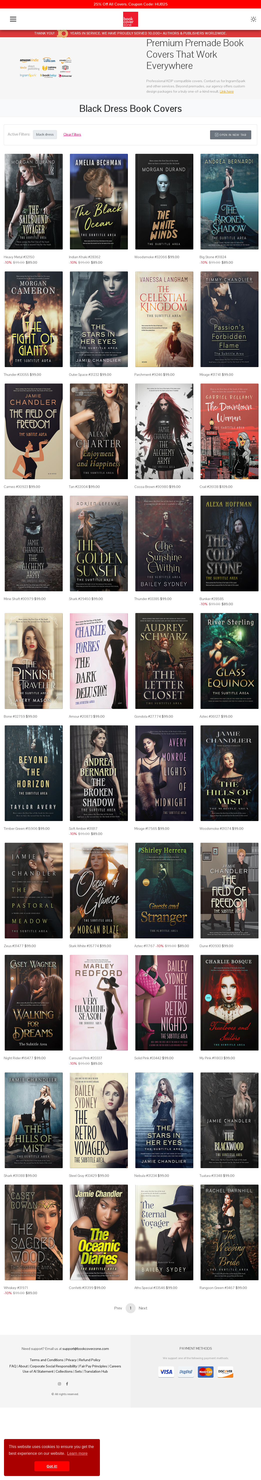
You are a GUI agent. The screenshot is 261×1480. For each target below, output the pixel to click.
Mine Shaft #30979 (18, 626)
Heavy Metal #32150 (19, 263)
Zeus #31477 (14, 993)
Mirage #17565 (145, 868)
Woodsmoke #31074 (215, 868)
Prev (118, 1375)
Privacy (71, 1427)
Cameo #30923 (16, 507)
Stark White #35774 (84, 993)
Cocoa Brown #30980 (151, 507)
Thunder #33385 (146, 626)
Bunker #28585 (212, 626)
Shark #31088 (14, 1236)
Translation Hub (96, 1438)
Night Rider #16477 (18, 1112)
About (23, 1433)
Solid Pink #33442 (147, 1112)
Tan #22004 (78, 507)
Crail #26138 (209, 507)
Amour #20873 (80, 750)
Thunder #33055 (16, 388)
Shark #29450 (80, 626)
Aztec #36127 (210, 750)
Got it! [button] (52, 1466)
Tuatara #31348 (211, 1236)
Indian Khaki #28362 (84, 263)
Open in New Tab (230, 135)
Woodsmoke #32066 (150, 263)
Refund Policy (89, 1427)
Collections (64, 1438)
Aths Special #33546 (149, 1355)
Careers (115, 1433)
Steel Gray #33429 (83, 1236)
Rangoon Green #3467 (217, 1355)
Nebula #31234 (145, 1236)
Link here (227, 91)
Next (143, 1375)
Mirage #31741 (210, 388)
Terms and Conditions (46, 1427)
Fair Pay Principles (93, 1433)
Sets (78, 1438)
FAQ (12, 1433)
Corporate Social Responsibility (53, 1433)
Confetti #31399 (81, 1355)
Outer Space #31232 (84, 388)
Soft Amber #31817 (83, 868)
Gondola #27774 (147, 750)
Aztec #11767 (144, 993)
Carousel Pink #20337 (85, 1112)
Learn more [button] (77, 1453)
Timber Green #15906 (20, 868)
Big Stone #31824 (213, 263)
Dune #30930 (210, 993)
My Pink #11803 (211, 1112)
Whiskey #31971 (16, 1355)
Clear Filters (72, 134)
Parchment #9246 (148, 388)
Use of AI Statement (38, 1438)
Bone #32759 (14, 750)
